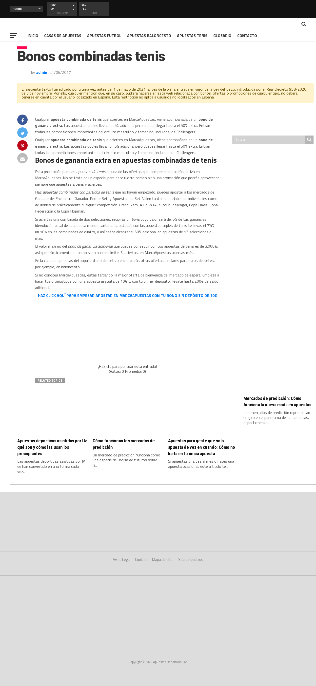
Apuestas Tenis (192, 36)
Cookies (141, 559)
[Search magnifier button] (309, 140)
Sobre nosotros (190, 559)
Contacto (247, 36)
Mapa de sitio (163, 559)
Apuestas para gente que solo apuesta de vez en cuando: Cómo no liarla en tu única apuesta (201, 447)
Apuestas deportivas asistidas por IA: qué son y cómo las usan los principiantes (52, 447)
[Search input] (270, 140)
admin (41, 72)
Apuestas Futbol (104, 36)
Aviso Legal (121, 559)
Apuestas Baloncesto (149, 36)
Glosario (222, 36)
